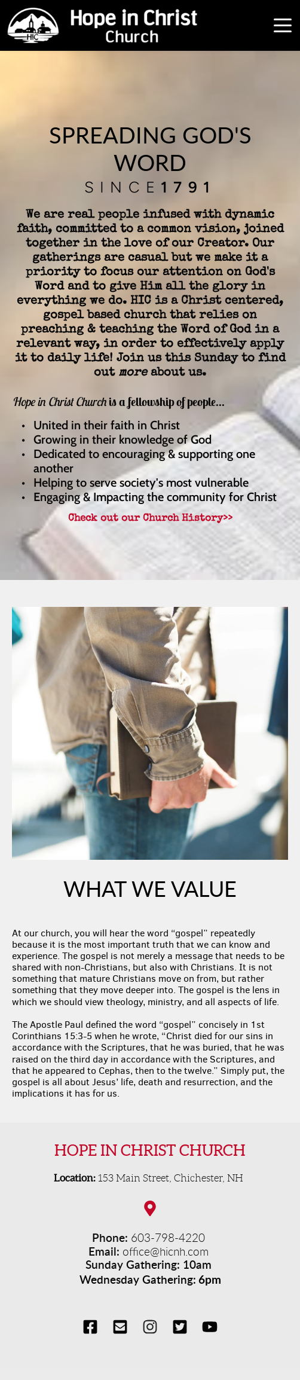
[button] (283, 25)
